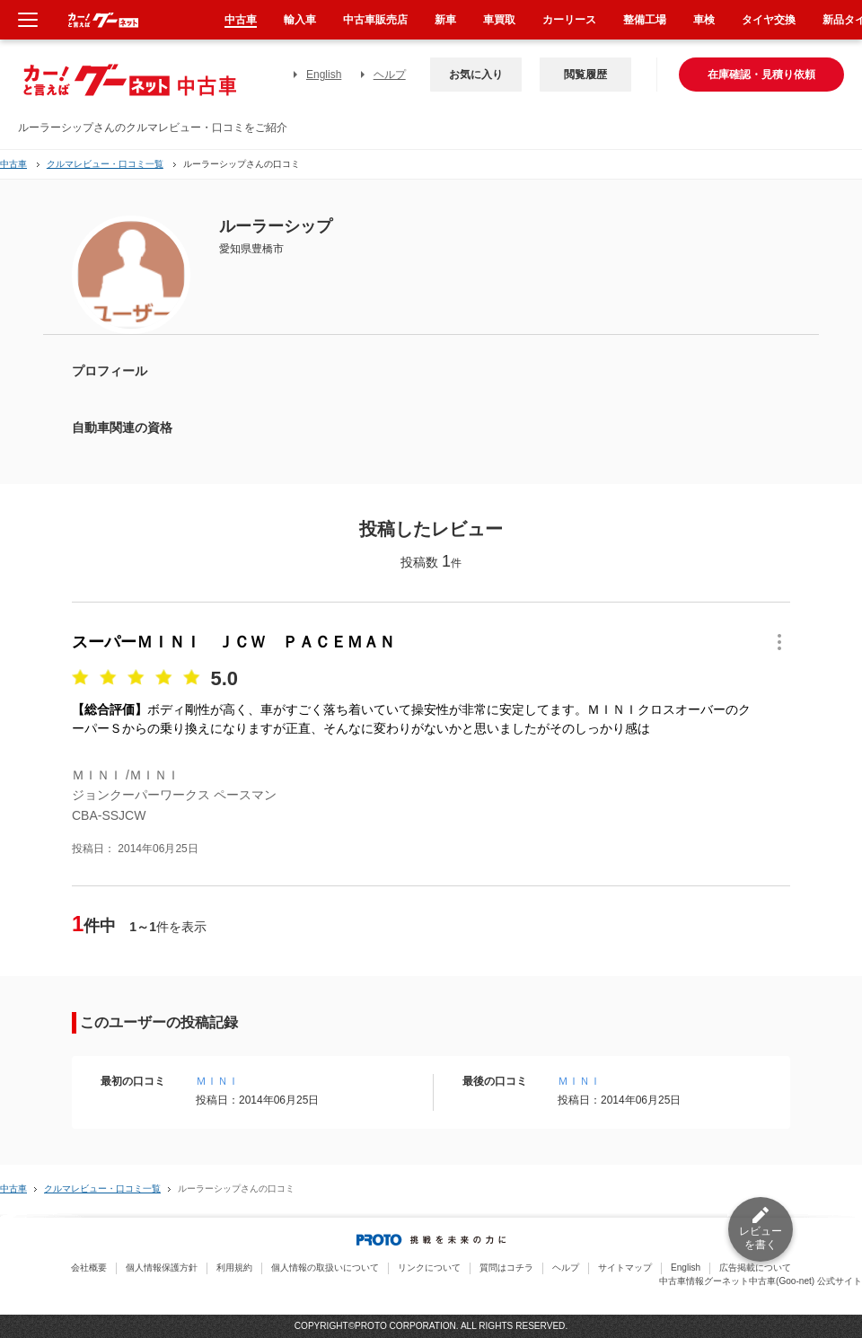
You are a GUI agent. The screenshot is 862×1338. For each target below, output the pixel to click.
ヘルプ (390, 74)
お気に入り (476, 74)
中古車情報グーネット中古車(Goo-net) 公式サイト (760, 1281)
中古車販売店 (375, 19)
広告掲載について (755, 1267)
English (323, 74)
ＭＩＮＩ (217, 1081)
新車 (445, 19)
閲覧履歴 (585, 74)
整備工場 (644, 19)
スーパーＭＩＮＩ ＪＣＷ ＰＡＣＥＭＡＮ (233, 642)
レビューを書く (760, 1238)
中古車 (13, 164)
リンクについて (429, 1267)
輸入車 (300, 19)
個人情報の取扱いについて (325, 1267)
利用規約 (234, 1267)
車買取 (499, 19)
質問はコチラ (506, 1267)
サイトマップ (625, 1267)
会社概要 (89, 1267)
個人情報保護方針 (162, 1267)
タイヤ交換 (769, 19)
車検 (704, 19)
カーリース (569, 19)
